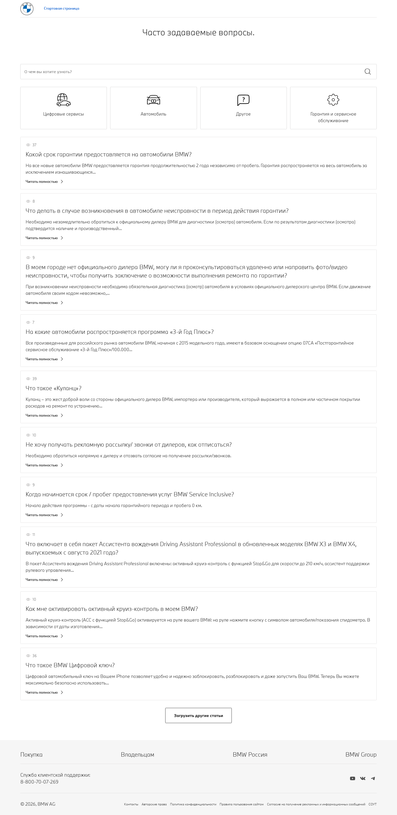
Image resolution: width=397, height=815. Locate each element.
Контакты (131, 804)
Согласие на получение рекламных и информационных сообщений (316, 804)
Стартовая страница (61, 8)
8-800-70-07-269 (39, 782)
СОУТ (373, 804)
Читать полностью (42, 181)
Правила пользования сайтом (242, 804)
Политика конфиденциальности (193, 804)
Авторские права (154, 804)
